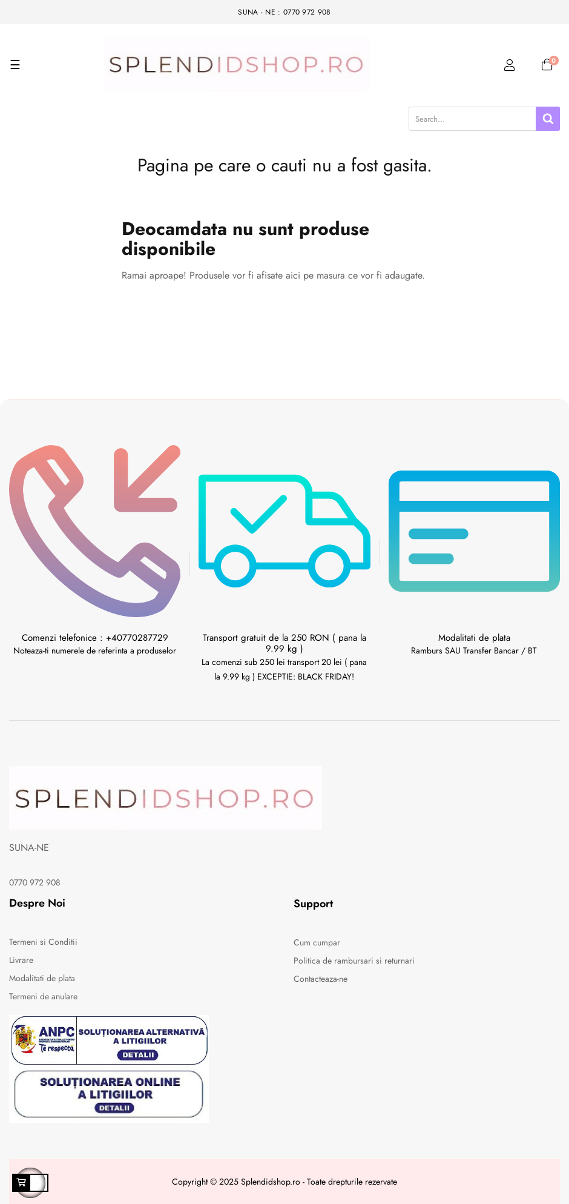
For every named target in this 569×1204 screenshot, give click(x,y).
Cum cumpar (317, 942)
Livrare (21, 960)
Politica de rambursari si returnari (354, 960)
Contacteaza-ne (320, 979)
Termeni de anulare (43, 996)
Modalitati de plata (42, 978)
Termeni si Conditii (43, 942)
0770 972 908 (35, 882)
